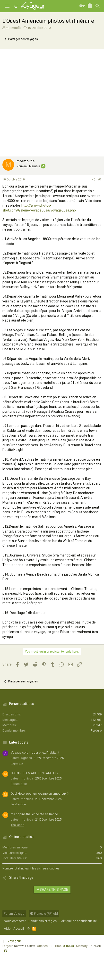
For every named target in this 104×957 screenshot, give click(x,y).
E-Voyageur (13, 941)
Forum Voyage (14, 913)
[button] (7, 6)
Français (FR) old (44, 913)
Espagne (17, 763)
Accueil (18, 928)
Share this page (52, 889)
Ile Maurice (18, 804)
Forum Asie (19, 784)
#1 (100, 179)
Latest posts (18, 742)
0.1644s (68, 946)
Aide (7, 928)
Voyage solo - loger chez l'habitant (35, 752)
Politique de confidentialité (78, 921)
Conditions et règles (42, 921)
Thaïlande (17, 825)
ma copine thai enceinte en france (34, 814)
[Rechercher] (98, 6)
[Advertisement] (52, 101)
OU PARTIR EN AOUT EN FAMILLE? (34, 773)
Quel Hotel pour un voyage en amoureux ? (40, 793)
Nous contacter (15, 921)
